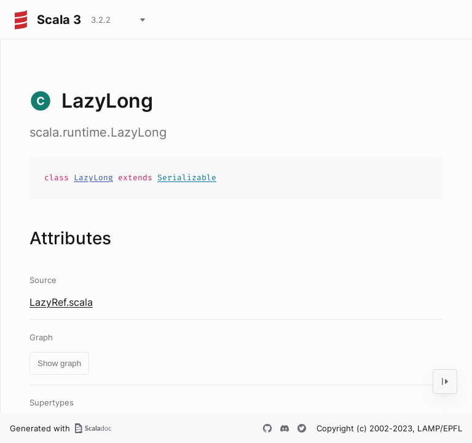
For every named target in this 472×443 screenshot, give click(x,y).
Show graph (59, 363)
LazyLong (93, 177)
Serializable (186, 177)
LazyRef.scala (61, 302)
